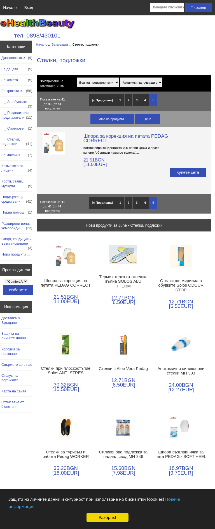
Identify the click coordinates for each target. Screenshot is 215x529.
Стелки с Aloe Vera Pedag (123, 368)
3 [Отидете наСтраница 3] (136, 100)
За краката (60, 44)
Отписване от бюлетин (12, 404)
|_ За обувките (16, 103)
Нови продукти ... (15, 254)
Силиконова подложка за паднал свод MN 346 (123, 454)
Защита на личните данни (13, 335)
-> (16, 91)
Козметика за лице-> (16, 168)
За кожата (16, 80)
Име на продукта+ (112, 119)
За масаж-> (16, 155)
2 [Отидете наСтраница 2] (128, 100)
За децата (16, 69)
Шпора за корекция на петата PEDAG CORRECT (125, 138)
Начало (10, 7)
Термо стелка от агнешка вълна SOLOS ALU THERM (123, 281)
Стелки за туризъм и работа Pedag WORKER (66, 454)
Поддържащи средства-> (16, 199)
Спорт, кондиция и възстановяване (16, 243)
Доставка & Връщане (10, 320)
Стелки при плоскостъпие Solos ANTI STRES (65, 370)
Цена (147, 119)
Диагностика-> (16, 58)
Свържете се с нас (16, 364)
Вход (28, 7)
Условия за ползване (10, 351)
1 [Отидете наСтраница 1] (120, 100)
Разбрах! (107, 517)
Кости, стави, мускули (16, 183)
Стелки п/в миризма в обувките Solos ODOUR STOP (181, 285)
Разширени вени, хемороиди (16, 225)
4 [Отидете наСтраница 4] (145, 100)
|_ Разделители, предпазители (16, 115)
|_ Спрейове (16, 128)
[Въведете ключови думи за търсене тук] (167, 7)
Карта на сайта (13, 391)
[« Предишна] (102, 100)
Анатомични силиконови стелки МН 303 (180, 370)
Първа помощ (16, 212)
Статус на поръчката (9, 377)
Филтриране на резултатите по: (52, 83)
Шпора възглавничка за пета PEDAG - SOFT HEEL (180, 454)
